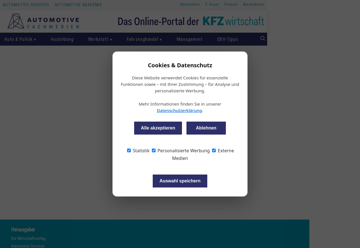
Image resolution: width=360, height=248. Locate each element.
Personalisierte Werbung (181, 151)
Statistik (138, 151)
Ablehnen (206, 128)
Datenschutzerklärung (179, 110)
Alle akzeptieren (158, 128)
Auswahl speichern (180, 180)
